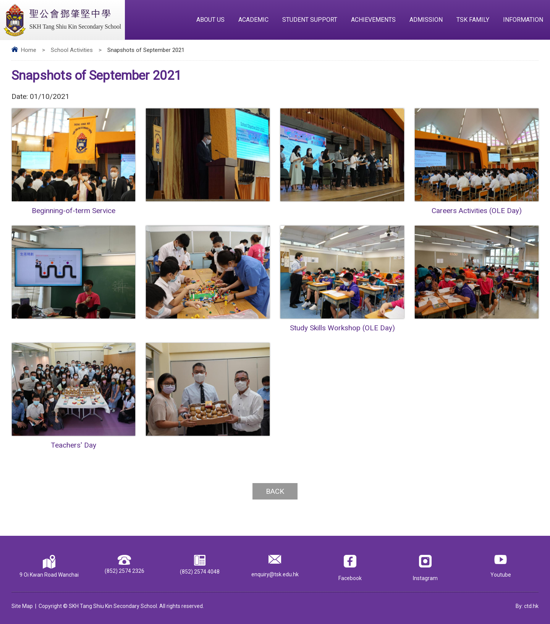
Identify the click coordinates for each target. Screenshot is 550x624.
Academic (253, 19)
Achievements (373, 19)
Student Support (309, 19)
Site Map (22, 606)
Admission (426, 19)
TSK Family (472, 19)
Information (523, 19)
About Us (210, 19)
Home (28, 50)
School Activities (72, 50)
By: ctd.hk (527, 606)
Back (275, 491)
